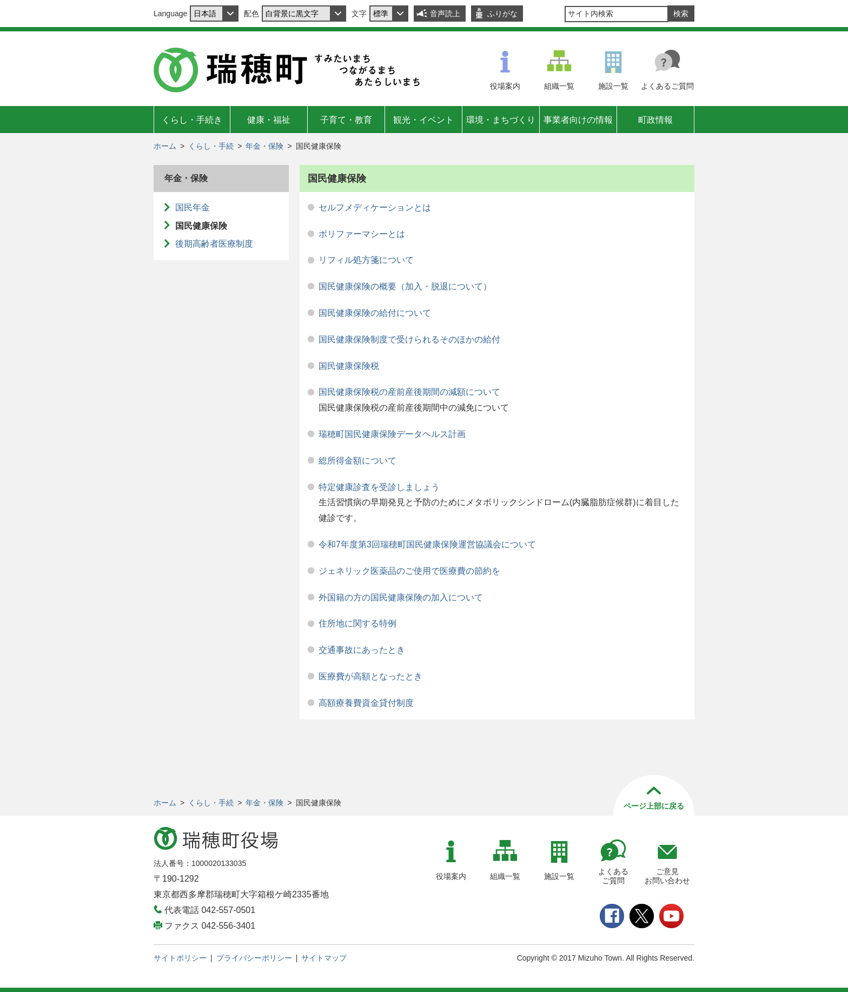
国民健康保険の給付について (375, 313)
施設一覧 (613, 86)
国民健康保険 (201, 225)
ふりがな (502, 13)
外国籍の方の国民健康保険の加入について (401, 597)
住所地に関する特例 (357, 623)
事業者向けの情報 (578, 119)
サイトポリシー (180, 958)
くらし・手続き (192, 119)
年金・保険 (264, 146)
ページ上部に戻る (654, 806)
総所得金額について (357, 460)
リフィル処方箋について (366, 259)
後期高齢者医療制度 (214, 243)
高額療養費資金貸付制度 (366, 702)
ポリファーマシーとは (362, 234)
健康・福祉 (268, 119)
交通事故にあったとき (362, 649)
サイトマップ (324, 958)
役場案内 (505, 86)
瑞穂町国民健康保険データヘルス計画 (392, 434)
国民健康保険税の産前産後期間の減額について (409, 391)
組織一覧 (559, 86)
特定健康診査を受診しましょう (379, 487)
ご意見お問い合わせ (667, 876)
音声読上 (445, 13)
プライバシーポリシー (254, 958)
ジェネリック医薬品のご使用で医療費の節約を (409, 571)
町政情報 (655, 119)
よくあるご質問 (667, 86)
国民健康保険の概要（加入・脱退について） (405, 286)
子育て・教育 (346, 119)
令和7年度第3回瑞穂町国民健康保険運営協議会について (427, 544)
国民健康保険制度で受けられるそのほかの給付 (409, 339)
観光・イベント (423, 119)
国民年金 (192, 207)
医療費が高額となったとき (370, 676)
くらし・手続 (211, 146)
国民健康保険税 (349, 366)
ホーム (165, 146)
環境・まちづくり (500, 119)
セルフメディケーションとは (375, 207)
